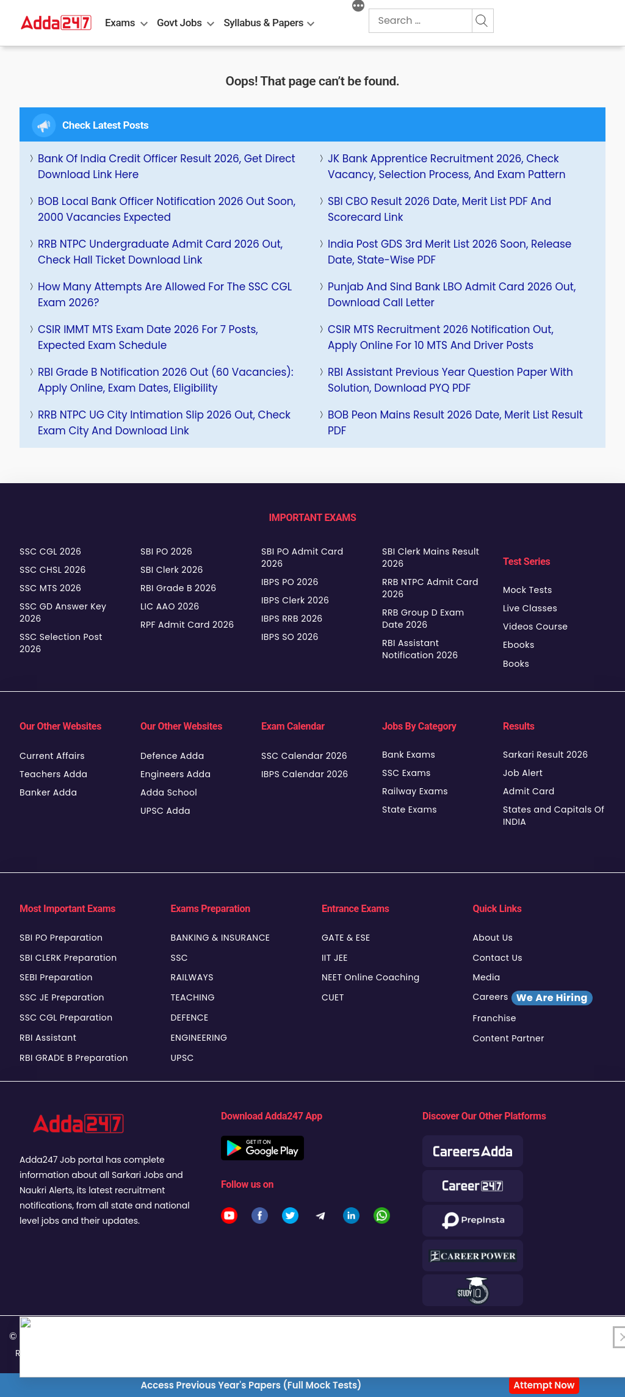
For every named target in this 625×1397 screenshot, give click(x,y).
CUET (333, 997)
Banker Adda (48, 792)
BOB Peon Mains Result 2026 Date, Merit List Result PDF (455, 423)
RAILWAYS (192, 977)
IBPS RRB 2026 (292, 618)
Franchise (494, 1018)
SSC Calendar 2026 (304, 756)
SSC (180, 958)
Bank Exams (408, 755)
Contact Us (498, 958)
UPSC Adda (165, 811)
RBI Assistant (48, 1038)
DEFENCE (190, 1017)
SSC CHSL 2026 (53, 570)
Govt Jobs (179, 22)
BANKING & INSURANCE (220, 938)
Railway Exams (415, 791)
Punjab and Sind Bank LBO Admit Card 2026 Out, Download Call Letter (452, 294)
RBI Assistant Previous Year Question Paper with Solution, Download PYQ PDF (450, 380)
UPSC (182, 1058)
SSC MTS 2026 (50, 588)
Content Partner (508, 1038)
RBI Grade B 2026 (178, 588)
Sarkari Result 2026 (545, 755)
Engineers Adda (175, 774)
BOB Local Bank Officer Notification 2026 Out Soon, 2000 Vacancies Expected (166, 209)
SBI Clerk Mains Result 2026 (430, 557)
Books (516, 664)
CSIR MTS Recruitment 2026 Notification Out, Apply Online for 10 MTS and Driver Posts (441, 337)
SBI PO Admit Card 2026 (302, 557)
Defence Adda (172, 756)
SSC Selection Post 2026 (61, 643)
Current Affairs (52, 756)
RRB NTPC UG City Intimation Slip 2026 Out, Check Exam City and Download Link (164, 423)
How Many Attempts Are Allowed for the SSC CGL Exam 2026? (165, 294)
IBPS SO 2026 (290, 637)
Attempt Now (543, 1385)
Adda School (168, 792)
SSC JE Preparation (62, 997)
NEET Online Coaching (371, 977)
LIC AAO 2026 (169, 606)
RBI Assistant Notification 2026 (421, 649)
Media (486, 977)
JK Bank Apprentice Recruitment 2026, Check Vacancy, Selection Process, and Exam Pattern (447, 166)
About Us (493, 938)
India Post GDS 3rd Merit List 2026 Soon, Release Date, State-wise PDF (449, 252)
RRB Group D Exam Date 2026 (423, 618)
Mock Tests (527, 590)
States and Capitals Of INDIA (553, 815)
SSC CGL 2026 (50, 551)
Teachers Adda (53, 774)
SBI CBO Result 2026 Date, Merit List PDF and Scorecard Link (439, 209)
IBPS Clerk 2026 (295, 600)
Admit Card (529, 791)
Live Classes (530, 608)
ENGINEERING (199, 1038)
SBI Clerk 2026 (171, 570)
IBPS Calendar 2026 (305, 774)
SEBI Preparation (56, 977)
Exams (120, 22)
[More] (358, 7)
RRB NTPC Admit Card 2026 (430, 588)
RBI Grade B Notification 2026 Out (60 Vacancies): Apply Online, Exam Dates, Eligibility (166, 380)
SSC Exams (406, 773)
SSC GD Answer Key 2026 (63, 612)
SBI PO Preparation (61, 938)
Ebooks (519, 645)
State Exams (409, 809)
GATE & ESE (346, 938)
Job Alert (523, 773)
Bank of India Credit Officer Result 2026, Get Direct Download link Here (166, 166)
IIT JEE (335, 958)
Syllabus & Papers (263, 22)
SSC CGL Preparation (66, 1017)
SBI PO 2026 (166, 551)
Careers (533, 998)
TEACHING (193, 997)
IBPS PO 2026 (290, 582)
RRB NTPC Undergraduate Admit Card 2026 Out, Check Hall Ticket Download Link (160, 252)
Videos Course (535, 626)
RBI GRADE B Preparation (74, 1058)
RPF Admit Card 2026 (187, 625)
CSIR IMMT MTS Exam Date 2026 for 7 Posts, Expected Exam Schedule (148, 337)
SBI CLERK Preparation (68, 958)
